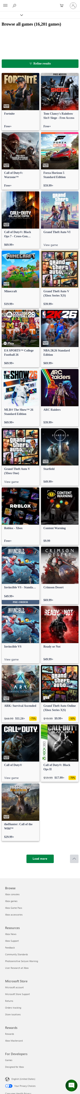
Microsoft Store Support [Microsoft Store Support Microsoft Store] (17, 994)
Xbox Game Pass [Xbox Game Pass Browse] (13, 907)
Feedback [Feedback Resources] (10, 947)
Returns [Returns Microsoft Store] (9, 1000)
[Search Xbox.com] (15, 5)
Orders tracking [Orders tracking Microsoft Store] (13, 1007)
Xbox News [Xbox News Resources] (10, 934)
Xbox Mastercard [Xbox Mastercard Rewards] (14, 1040)
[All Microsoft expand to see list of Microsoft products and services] (5, 6)
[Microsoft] (40, 3)
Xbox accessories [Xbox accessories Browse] (14, 914)
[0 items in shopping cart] (63, 6)
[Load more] (40, 859)
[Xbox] (11, 14)
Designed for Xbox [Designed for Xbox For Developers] (14, 1066)
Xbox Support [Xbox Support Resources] (12, 940)
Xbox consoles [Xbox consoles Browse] (12, 894)
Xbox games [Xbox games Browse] (11, 901)
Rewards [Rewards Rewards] (9, 1033)
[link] (20, 101)
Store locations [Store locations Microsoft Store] (13, 1014)
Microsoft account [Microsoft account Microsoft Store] (14, 987)
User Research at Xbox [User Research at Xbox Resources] (17, 967)
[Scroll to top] (74, 859)
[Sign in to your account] (73, 6)
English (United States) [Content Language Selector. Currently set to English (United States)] (23, 1079)
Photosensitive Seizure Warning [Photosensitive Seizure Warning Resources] (21, 961)
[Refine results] (40, 63)
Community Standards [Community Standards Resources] (16, 954)
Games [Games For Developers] (8, 1060)
